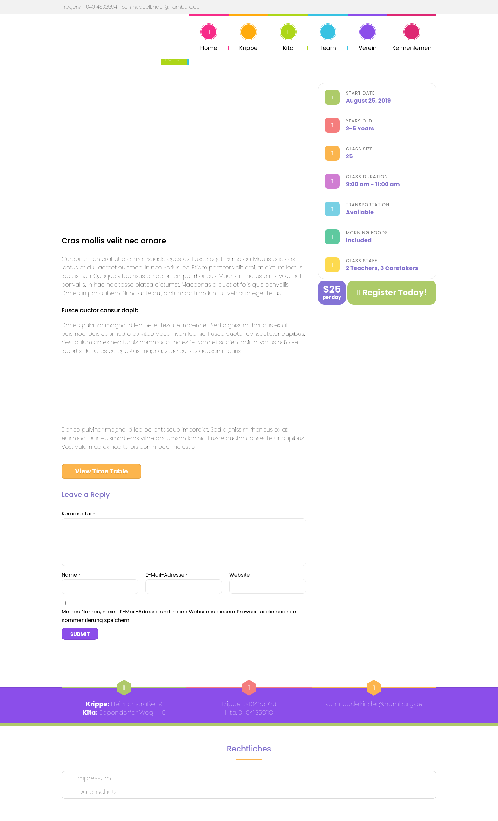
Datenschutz (97, 791)
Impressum (94, 778)
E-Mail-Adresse (166, 575)
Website (239, 575)
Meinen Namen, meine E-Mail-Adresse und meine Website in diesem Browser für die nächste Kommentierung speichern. (179, 616)
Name (71, 575)
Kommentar (78, 513)
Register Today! (392, 292)
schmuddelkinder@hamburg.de (161, 6)
